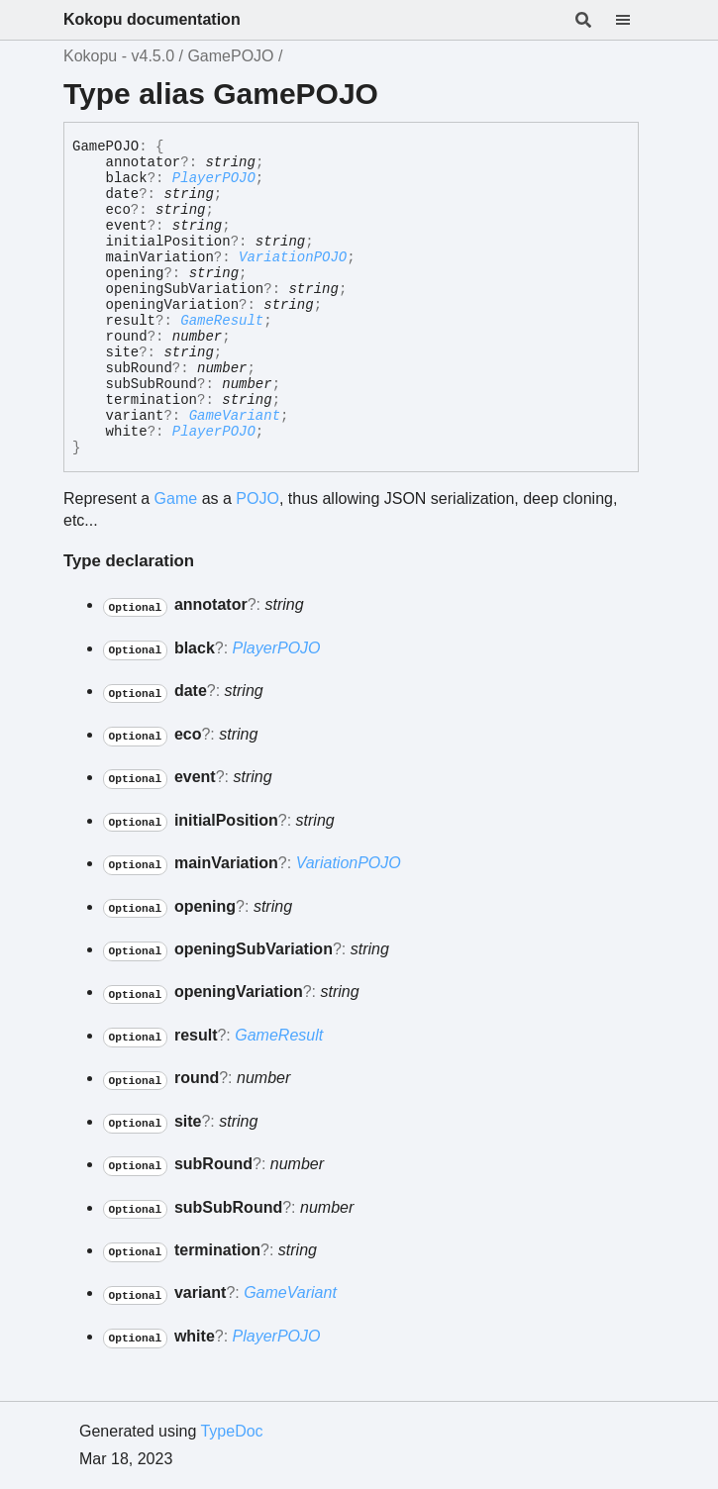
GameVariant (234, 416)
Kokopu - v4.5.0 (118, 56)
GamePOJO (230, 56)
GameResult (221, 321)
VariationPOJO (293, 257)
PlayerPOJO (214, 178)
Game (176, 498)
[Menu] (635, 20)
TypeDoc (231, 1431)
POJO (257, 498)
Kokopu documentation (152, 19)
